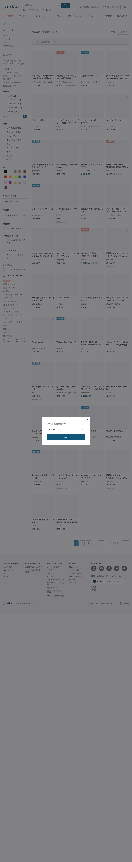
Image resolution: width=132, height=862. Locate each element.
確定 (66, 437)
